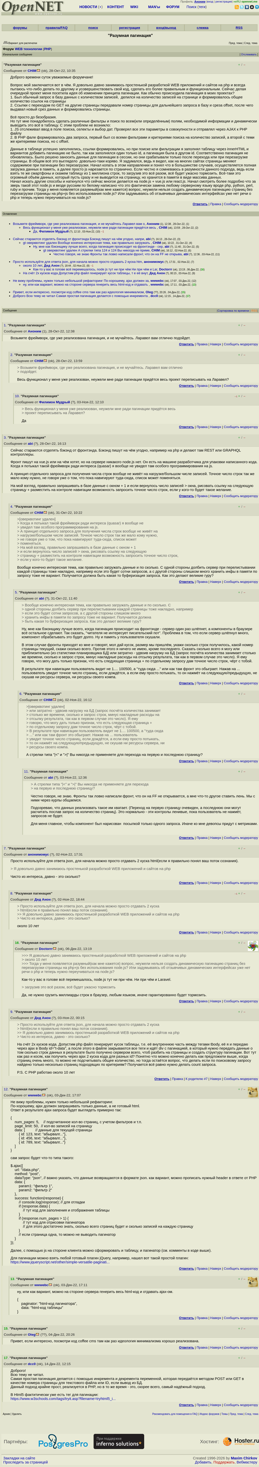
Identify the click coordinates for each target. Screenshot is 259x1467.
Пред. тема (236, 1414)
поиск (93, 28)
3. (6, 437)
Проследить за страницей (25, 1462)
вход (210, 1)
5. (17, 592)
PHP (47, 49)
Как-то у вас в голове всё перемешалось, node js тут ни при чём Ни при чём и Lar (95, 269)
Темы (224, 1414)
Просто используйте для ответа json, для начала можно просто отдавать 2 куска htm (77, 262)
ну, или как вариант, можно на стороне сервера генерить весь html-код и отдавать (86, 284)
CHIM (32, 71)
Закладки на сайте (19, 1458)
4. (12, 506)
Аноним (153, 224)
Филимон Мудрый (54, 231)
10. (18, 396)
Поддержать (224, 1462)
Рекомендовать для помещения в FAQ (175, 1414)
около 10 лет (32, 265)
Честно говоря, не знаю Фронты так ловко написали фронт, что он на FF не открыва (117, 254)
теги (202, 7)
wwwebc (157, 281)
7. (6, 848)
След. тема (251, 1414)
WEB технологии (28, 49)
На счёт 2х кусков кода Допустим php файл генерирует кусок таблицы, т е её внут (85, 273)
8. (12, 893)
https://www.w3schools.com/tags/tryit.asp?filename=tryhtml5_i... (63, 1399)
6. (21, 694)
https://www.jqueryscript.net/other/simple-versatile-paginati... (60, 1262)
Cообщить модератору (241, 204)
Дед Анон (52, 265)
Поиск (192, 7)
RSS (239, 28)
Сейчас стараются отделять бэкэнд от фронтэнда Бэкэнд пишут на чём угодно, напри (78, 239)
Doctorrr (165, 269)
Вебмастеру (247, 1462)
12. (7, 1089)
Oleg (149, 292)
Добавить (203, 1462)
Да (35, 231)
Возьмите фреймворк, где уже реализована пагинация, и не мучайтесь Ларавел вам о (79, 224)
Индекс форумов (209, 1414)
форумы (20, 28)
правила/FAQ (57, 28)
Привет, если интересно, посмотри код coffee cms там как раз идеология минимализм (78, 292)
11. (27, 771)
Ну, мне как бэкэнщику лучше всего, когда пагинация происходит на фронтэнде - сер (98, 246)
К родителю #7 (197, 1079)
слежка (202, 28)
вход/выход (166, 28)
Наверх (215, 344)
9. (12, 1012)
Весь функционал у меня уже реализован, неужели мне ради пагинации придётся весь (90, 227)
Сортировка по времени (233, 310)
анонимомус (154, 262)
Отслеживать (248, 54)
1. (6, 325)
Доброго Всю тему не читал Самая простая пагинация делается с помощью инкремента (81, 296)
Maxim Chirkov (244, 1458)
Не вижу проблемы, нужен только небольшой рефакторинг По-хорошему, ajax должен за (81, 281)
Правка (215, 204)
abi (148, 239)
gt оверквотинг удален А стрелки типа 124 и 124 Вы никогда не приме (96, 250)
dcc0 (154, 296)
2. (12, 355)
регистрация (223, 1)
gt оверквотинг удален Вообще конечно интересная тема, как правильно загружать (87, 243)
